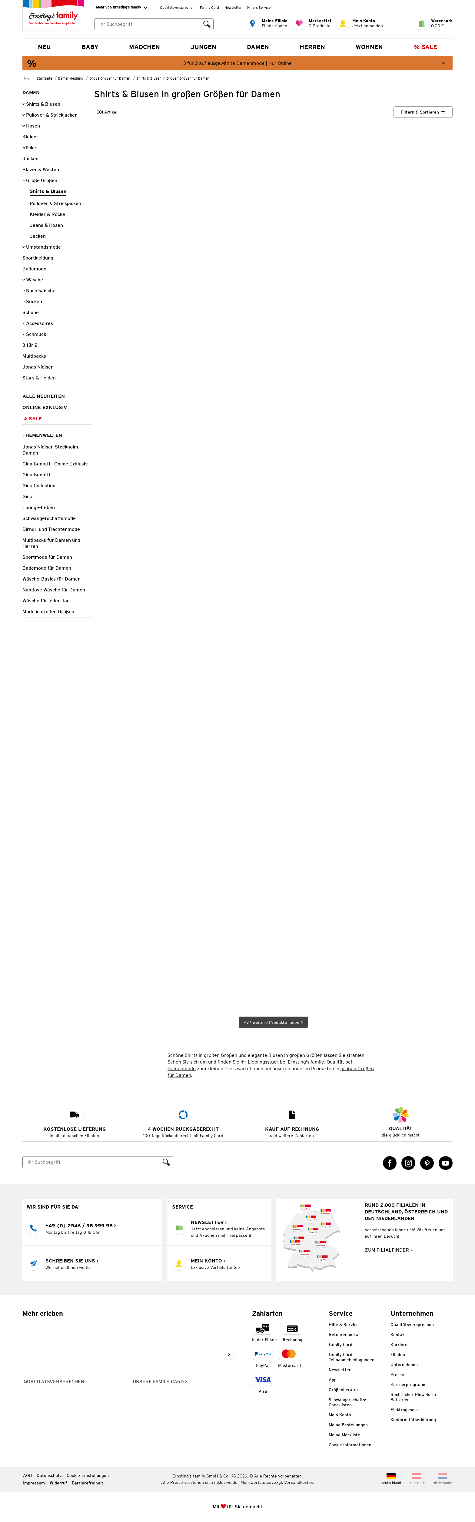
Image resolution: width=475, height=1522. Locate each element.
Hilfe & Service (259, 7)
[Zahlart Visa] (262, 1384)
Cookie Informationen (350, 1444)
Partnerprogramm (408, 1384)
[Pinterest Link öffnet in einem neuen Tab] (427, 1163)
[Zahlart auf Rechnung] (292, 1332)
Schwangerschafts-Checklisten (348, 1402)
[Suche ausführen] (207, 24)
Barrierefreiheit (87, 1483)
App (333, 1379)
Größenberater (343, 1389)
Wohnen (369, 47)
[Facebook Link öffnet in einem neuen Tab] (390, 1163)
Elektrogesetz (404, 1409)
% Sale (425, 47)
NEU (44, 47)
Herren (312, 47)
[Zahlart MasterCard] (289, 1358)
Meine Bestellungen (348, 1424)
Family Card (209, 7)
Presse (397, 1374)
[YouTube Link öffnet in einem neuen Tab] (446, 1163)
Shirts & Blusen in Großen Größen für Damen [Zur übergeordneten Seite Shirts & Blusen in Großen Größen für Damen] (172, 78)
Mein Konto (340, 1414)
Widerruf (58, 1483)
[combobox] (154, 24)
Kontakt (398, 1334)
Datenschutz (49, 1475)
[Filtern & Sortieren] (423, 112)
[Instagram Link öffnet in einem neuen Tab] (408, 1163)
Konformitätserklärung (413, 1419)
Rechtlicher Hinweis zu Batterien (413, 1397)
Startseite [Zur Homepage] (44, 78)
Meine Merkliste (344, 1434)
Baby (89, 47)
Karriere (398, 1344)
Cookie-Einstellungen (88, 1475)
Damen (258, 47)
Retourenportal (344, 1334)
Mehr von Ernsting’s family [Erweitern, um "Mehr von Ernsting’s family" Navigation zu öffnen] (121, 7)
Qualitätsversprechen (177, 7)
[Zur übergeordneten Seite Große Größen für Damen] (26, 77)
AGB (27, 1475)
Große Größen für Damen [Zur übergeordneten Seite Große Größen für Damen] (109, 78)
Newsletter (233, 7)
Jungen (203, 47)
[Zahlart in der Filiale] (264, 1332)
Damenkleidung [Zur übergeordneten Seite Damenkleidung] (70, 78)
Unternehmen (404, 1364)
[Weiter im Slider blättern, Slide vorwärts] (228, 1354)
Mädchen (144, 47)
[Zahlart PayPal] (262, 1358)
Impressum (34, 1483)
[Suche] (91, 1162)
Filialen (397, 1354)
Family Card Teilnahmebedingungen (351, 1357)
